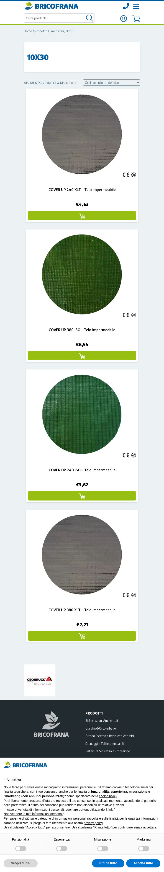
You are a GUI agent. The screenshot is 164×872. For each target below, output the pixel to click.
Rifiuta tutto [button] (108, 863)
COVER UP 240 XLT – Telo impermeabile (82, 189)
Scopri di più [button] (20, 863)
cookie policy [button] (108, 796)
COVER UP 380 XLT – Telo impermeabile (82, 610)
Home (28, 31)
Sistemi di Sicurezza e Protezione (107, 751)
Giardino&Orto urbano (100, 728)
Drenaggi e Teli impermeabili (104, 743)
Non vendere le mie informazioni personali (33, 814)
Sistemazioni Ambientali (101, 720)
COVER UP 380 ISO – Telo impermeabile (82, 330)
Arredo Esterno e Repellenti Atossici (109, 736)
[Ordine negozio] (111, 82)
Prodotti (94, 713)
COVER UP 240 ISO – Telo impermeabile (82, 470)
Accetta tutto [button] (143, 863)
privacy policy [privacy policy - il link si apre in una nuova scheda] (93, 823)
